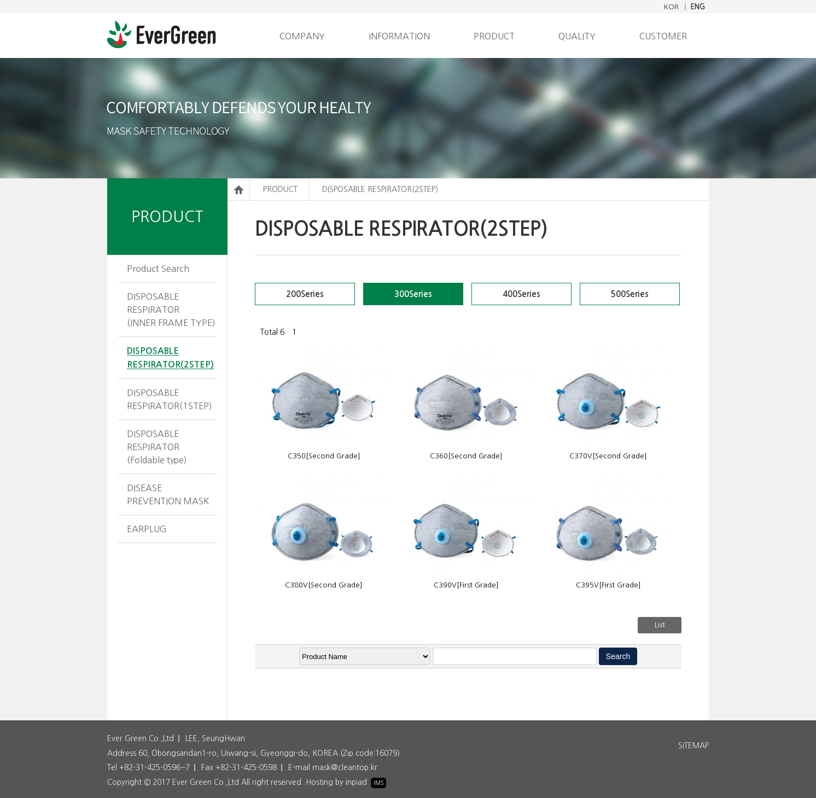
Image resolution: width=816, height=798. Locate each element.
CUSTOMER (663, 36)
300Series (413, 294)
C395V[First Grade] (608, 585)
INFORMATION (399, 36)
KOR (671, 6)
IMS (378, 782)
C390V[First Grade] (466, 585)
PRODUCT (494, 36)
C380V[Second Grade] (324, 585)
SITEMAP (693, 745)
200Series (305, 294)
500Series (630, 294)
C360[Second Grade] (466, 455)
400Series (521, 294)
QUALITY (577, 36)
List (660, 624)
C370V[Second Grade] (608, 455)
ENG (697, 6)
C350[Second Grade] (324, 455)
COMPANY (302, 36)
